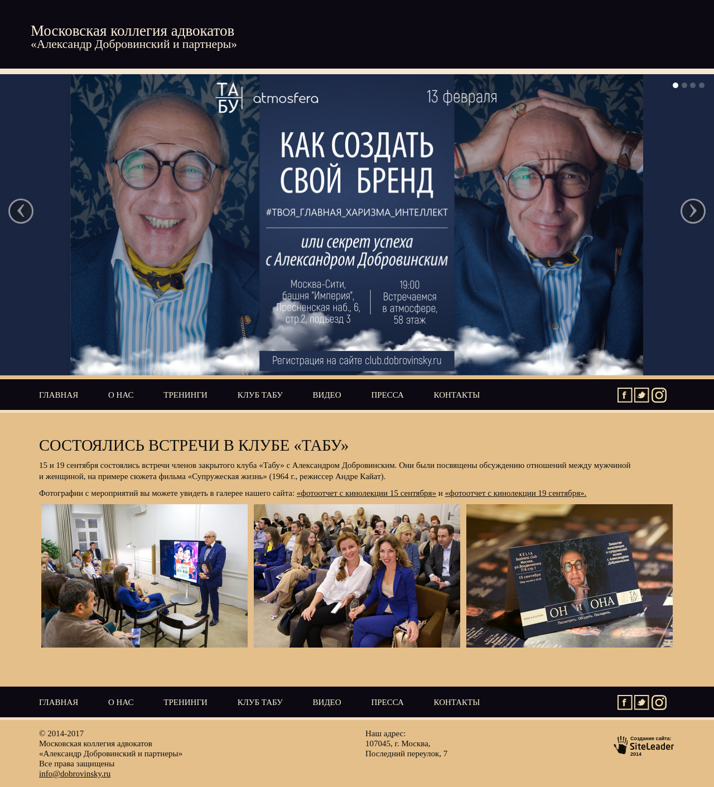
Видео (327, 394)
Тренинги (185, 394)
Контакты (457, 394)
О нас (121, 394)
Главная (58, 394)
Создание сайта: (644, 745)
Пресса (387, 394)
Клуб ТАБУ (260, 394)
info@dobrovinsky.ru (74, 773)
